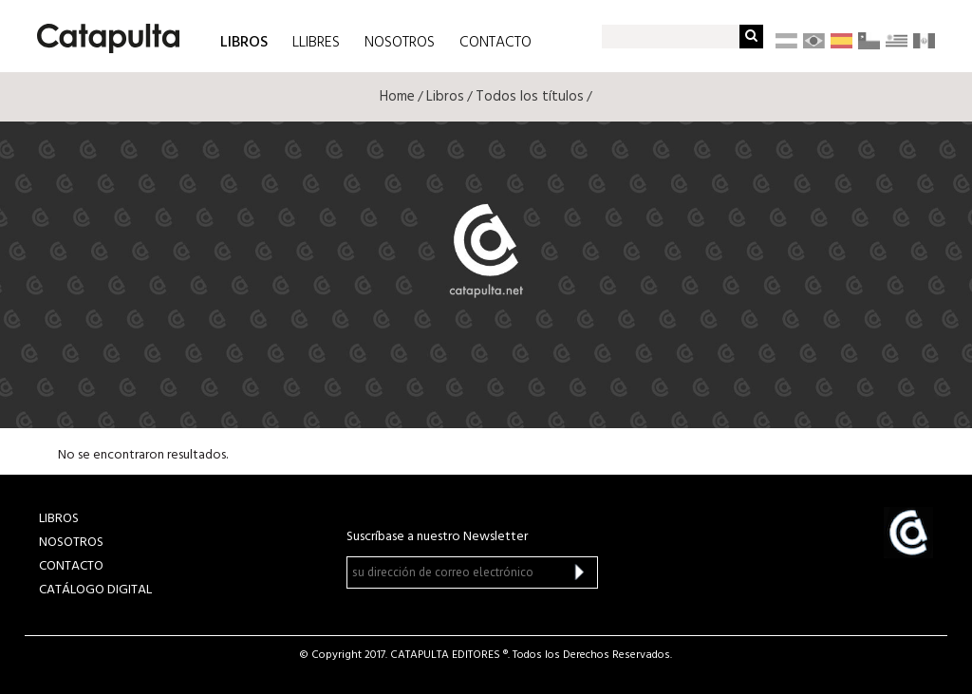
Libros (445, 96)
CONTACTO (495, 42)
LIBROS (244, 41)
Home (397, 96)
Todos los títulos (530, 96)
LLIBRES (316, 42)
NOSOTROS (399, 42)
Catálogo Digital (95, 590)
